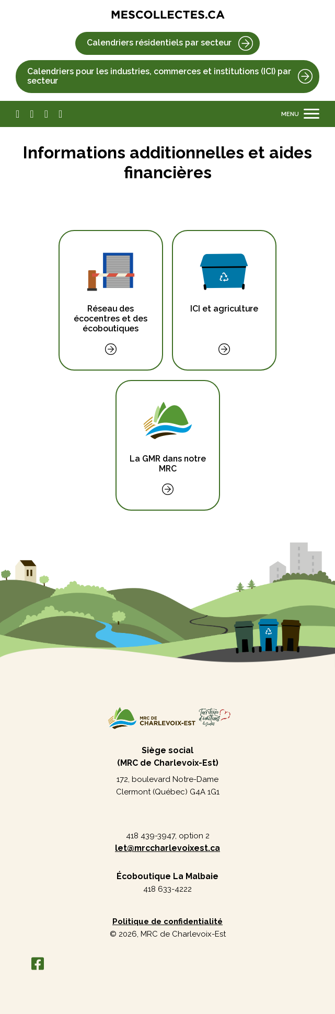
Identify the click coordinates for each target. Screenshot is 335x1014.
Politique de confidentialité (167, 921)
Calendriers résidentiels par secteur (159, 43)
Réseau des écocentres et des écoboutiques (110, 289)
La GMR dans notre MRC (168, 435)
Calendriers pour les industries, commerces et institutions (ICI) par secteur (159, 76)
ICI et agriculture (224, 280)
